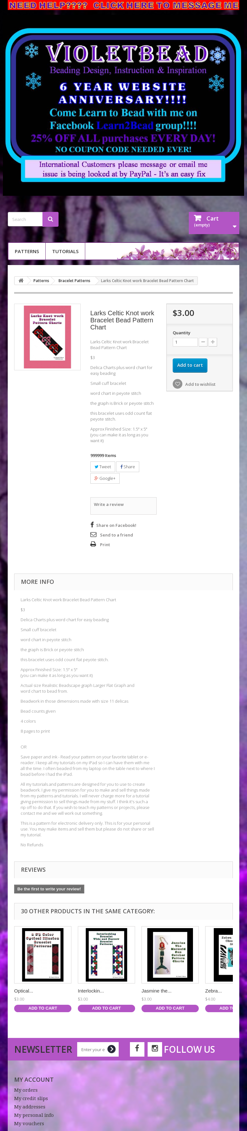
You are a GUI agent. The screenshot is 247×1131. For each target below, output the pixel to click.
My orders (26, 1089)
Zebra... (213, 990)
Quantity (181, 333)
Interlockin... (91, 990)
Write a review (109, 504)
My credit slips (31, 1097)
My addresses (29, 1106)
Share (127, 467)
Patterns (27, 251)
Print (105, 543)
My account (34, 1078)
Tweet (103, 467)
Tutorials (65, 251)
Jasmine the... (156, 990)
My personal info (34, 1114)
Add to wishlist (199, 384)
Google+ (105, 478)
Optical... (23, 990)
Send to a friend (116, 534)
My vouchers (29, 1123)
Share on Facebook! (116, 524)
